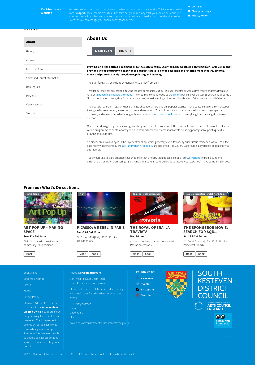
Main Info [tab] (103, 51)
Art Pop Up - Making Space (43, 229)
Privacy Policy (31, 297)
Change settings (199, 11)
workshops (193, 157)
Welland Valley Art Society (137, 145)
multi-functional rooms (166, 114)
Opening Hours (34, 104)
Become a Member (34, 278)
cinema (177, 94)
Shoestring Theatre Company (114, 94)
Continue (195, 6)
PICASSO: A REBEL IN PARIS (101, 227)
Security (31, 113)
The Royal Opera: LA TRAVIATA (150, 229)
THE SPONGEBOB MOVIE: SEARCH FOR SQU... (205, 229)
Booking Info (33, 86)
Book (95, 254)
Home (27, 29)
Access (30, 60)
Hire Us (27, 284)
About (30, 42)
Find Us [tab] (125, 51)
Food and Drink (34, 69)
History (30, 51)
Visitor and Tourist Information (42, 78)
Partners (31, 95)
